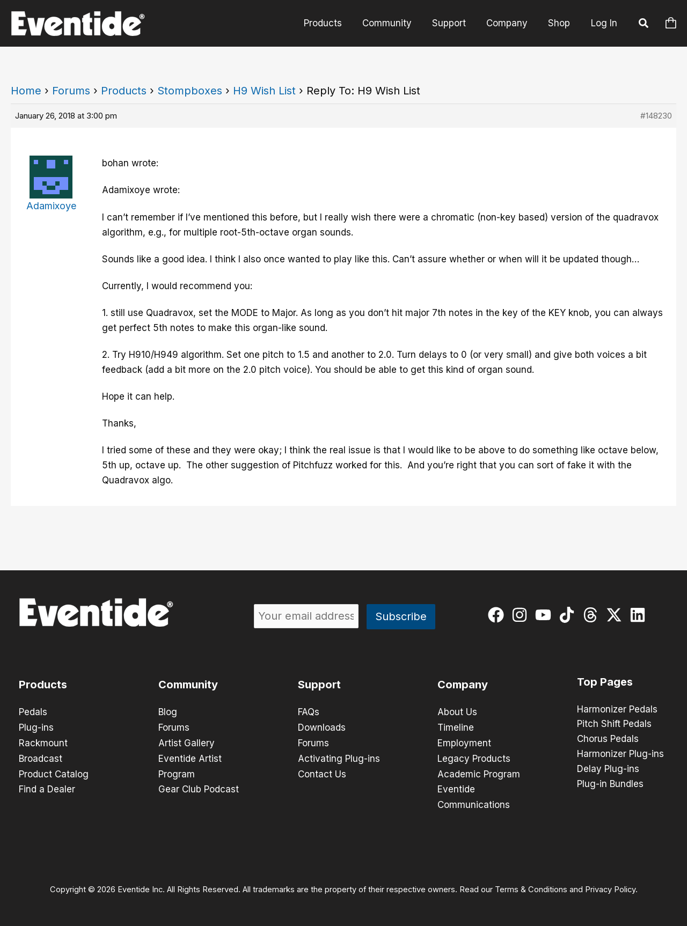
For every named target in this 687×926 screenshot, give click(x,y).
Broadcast (40, 757)
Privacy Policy (610, 886)
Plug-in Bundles (610, 785)
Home (26, 90)
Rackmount (43, 742)
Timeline (455, 727)
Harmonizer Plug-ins (620, 754)
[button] (644, 24)
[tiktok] (569, 615)
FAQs (308, 712)
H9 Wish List (264, 90)
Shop (560, 23)
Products (332, 23)
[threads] (592, 615)
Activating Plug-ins (339, 757)
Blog (167, 712)
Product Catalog (54, 772)
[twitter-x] (616, 615)
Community (394, 23)
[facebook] (498, 615)
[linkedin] (640, 615)
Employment (464, 742)
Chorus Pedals (608, 739)
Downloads (322, 727)
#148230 (656, 116)
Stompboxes (189, 90)
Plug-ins (36, 727)
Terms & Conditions (531, 886)
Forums (71, 90)
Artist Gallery (186, 742)
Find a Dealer (47, 787)
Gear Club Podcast (198, 787)
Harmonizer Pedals (617, 709)
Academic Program (478, 772)
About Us (457, 712)
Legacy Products (473, 757)
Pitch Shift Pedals (614, 724)
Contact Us (322, 772)
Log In (604, 23)
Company (510, 23)
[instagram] (521, 615)
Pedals (33, 712)
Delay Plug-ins (608, 770)
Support (454, 23)
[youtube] (545, 615)
